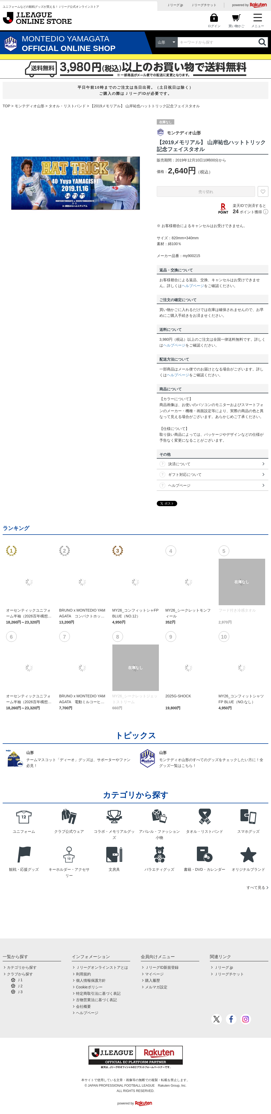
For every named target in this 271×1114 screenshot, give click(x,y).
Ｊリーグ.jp (175, 5)
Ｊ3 (20, 992)
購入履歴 (152, 980)
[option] (75, 185)
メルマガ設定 (156, 987)
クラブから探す (20, 974)
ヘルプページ (193, 286)
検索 (263, 42)
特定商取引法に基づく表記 (98, 993)
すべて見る (256, 887)
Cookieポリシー (89, 987)
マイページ (154, 974)
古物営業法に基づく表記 (96, 1000)
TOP (6, 106)
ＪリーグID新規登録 (162, 967)
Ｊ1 (20, 980)
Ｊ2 (20, 986)
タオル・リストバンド (67, 106)
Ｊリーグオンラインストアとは (102, 967)
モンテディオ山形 (29, 106)
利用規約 (83, 974)
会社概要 (83, 1006)
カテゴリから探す (22, 967)
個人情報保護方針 (91, 980)
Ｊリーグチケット (204, 5)
